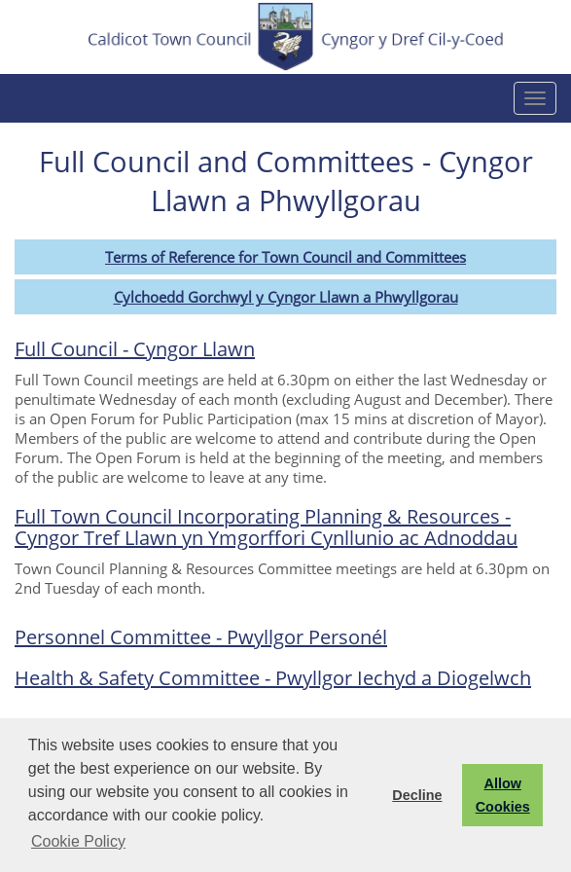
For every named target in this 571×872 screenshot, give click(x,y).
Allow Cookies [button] (503, 795)
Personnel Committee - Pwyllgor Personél (201, 637)
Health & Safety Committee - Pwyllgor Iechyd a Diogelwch (273, 678)
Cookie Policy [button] (78, 841)
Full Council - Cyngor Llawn (135, 349)
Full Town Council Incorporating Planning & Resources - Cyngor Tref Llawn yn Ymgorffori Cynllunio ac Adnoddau (266, 527)
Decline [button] (417, 795)
